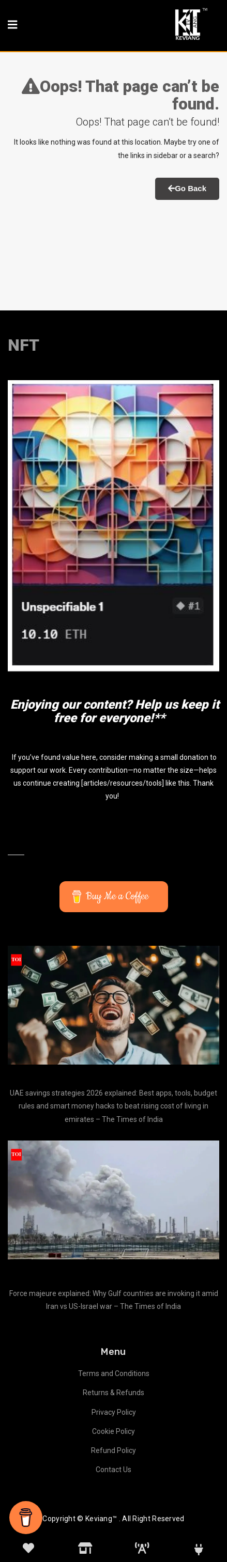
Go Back (187, 188)
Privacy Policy (114, 1412)
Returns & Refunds (113, 1392)
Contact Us (113, 1469)
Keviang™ (101, 1518)
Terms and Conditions (113, 1373)
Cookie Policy (113, 1431)
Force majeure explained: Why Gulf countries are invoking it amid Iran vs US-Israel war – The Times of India (113, 1299)
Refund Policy (113, 1450)
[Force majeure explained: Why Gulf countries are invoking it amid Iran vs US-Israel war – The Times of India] (113, 1200)
